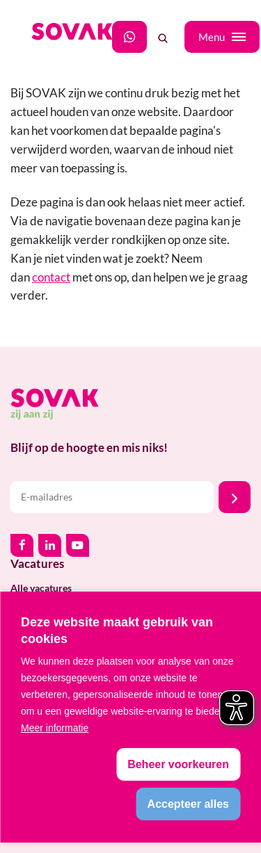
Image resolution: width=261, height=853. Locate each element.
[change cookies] (178, 764)
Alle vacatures (41, 588)
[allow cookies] (188, 804)
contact (51, 277)
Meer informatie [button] (54, 727)
